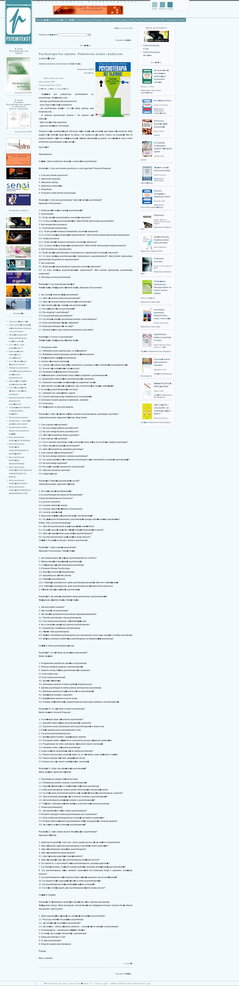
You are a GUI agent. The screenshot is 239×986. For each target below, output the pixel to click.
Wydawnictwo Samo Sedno (150, 302)
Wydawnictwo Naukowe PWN (151, 251)
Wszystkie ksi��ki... (124, 40)
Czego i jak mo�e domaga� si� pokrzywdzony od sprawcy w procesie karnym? (20, 328)
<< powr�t (127, 963)
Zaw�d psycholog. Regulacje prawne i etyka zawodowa (161, 240)
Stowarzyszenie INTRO (154, 20)
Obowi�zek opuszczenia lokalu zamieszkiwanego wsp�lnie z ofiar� (18, 338)
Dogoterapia (159, 215)
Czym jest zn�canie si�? (18, 321)
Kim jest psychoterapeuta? (19, 417)
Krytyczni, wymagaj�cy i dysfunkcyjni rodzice (162, 194)
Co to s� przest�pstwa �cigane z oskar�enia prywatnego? (18, 391)
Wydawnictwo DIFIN (85, 69)
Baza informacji (85, 20)
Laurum (157, 135)
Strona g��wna (44, 20)
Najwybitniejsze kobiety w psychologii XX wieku (162, 337)
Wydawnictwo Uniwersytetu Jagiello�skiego (160, 111)
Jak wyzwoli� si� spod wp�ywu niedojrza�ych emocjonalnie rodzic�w (161, 76)
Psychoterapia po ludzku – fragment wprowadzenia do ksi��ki (19, 430)
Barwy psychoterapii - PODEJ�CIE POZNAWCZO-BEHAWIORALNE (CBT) (20, 490)
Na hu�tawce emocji (162, 101)
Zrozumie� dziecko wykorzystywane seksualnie (162, 362)
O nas (138, 20)
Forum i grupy (120, 20)
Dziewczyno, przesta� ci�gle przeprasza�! (161, 124)
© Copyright (99, 983)
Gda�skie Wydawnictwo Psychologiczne (156, 351)
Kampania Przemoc (176, 20)
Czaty (131, 20)
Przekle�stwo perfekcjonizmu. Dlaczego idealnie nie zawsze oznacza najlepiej (162, 287)
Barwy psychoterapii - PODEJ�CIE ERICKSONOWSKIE (17, 460)
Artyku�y (59, 20)
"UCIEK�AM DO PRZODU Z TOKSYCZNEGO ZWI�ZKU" (20, 411)
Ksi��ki (71, 20)
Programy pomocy (102, 20)
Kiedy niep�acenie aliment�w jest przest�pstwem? (16, 354)
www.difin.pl (89, 73)
